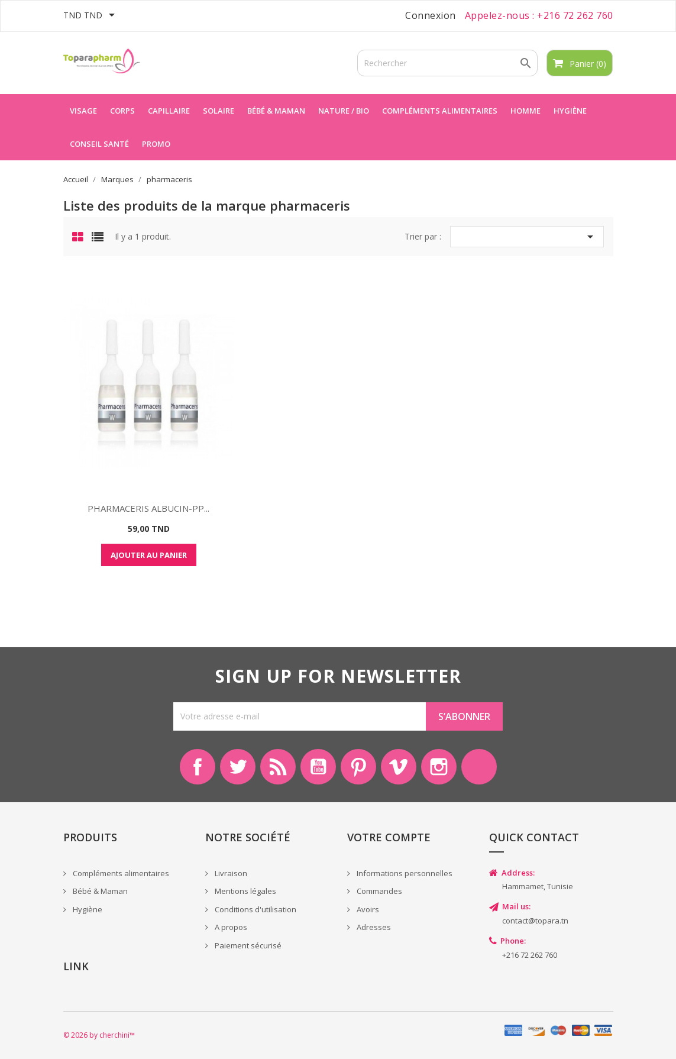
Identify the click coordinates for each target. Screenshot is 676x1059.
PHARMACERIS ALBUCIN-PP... (148, 508)
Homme (525, 110)
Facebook (197, 766)
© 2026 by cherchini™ (99, 1035)
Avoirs (367, 909)
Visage (83, 110)
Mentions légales (244, 891)
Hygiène (570, 110)
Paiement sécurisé (247, 945)
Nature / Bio (343, 110)
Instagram (439, 766)
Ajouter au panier (149, 555)
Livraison (230, 873)
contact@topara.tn (535, 920)
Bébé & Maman (99, 891)
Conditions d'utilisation (254, 909)
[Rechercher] (447, 63)
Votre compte (389, 837)
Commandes (378, 891)
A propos (230, 927)
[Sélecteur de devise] (91, 16)
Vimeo (398, 766)
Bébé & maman (276, 110)
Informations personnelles (403, 873)
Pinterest (358, 766)
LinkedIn (479, 766)
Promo (156, 143)
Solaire (218, 110)
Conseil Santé (99, 143)
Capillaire (169, 110)
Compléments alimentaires (439, 110)
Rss (278, 766)
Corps (122, 110)
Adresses (373, 927)
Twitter (237, 766)
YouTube (318, 766)
